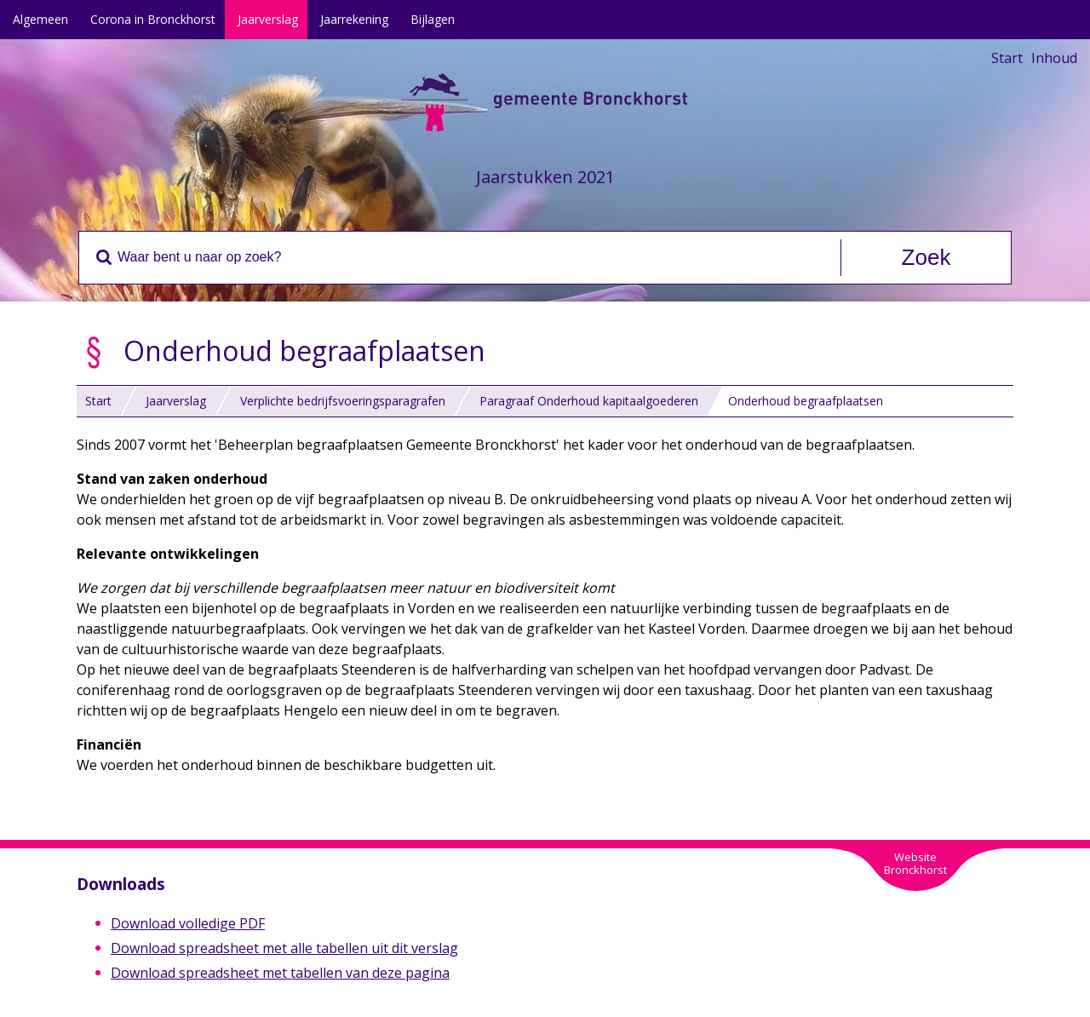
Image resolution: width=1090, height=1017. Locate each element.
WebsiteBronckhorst (915, 863)
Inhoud (1054, 58)
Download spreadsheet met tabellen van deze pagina (280, 972)
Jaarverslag (268, 19)
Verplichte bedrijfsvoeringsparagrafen (342, 401)
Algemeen (40, 19)
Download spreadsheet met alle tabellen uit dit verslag (284, 948)
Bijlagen (432, 19)
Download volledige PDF (188, 923)
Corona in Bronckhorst (152, 19)
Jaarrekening (354, 19)
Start (1007, 58)
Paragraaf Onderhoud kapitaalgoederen (588, 401)
